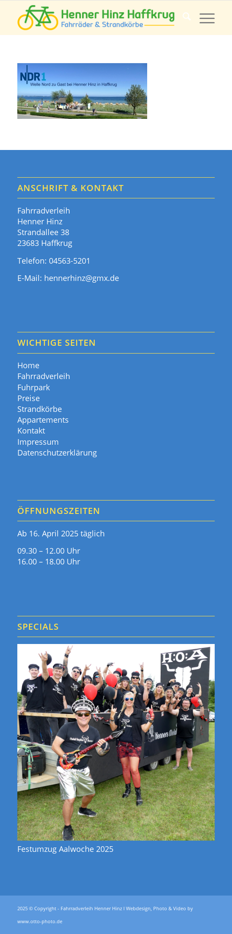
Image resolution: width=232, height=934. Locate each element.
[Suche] (182, 17)
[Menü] (203, 17)
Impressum (38, 442)
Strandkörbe (39, 409)
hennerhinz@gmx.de (81, 278)
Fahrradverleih (43, 376)
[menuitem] (182, 17)
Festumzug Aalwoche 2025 (65, 849)
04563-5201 (69, 260)
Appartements (43, 419)
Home (28, 365)
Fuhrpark (33, 387)
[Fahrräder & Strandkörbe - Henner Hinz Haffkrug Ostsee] (96, 17)
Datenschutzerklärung (57, 452)
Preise (28, 398)
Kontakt (31, 430)
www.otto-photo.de (39, 921)
